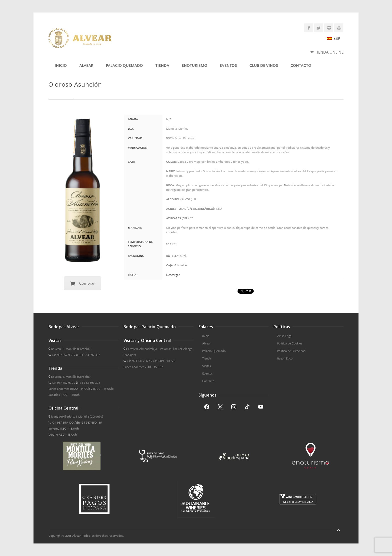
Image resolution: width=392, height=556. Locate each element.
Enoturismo (194, 65)
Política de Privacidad (291, 351)
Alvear (86, 65)
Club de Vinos (264, 65)
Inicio (61, 65)
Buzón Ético (284, 358)
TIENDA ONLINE (329, 52)
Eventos (228, 65)
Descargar (173, 275)
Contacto (300, 65)
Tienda (162, 65)
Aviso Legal (284, 336)
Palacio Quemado (124, 65)
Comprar (82, 283)
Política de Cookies (289, 343)
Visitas (206, 366)
